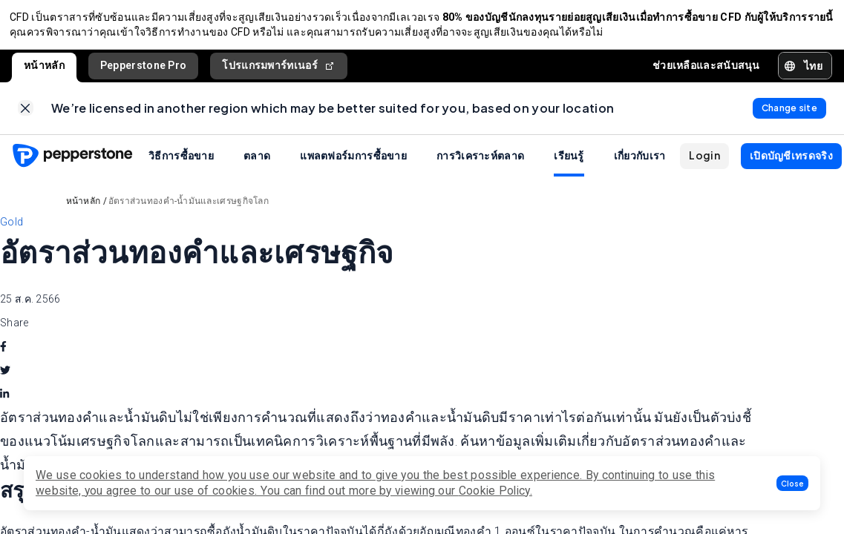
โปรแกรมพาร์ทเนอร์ (279, 69)
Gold (11, 230)
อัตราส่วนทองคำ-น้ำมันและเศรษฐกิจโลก (188, 209)
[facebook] (3, 355)
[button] (792, 483)
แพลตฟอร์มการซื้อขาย (353, 163)
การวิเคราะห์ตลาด (480, 163)
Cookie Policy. (495, 491)
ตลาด (256, 163)
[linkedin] (4, 403)
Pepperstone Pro (143, 69)
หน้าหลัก (44, 69)
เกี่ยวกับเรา (640, 163)
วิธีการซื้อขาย (181, 163)
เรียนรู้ (569, 163)
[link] (25, 114)
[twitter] (5, 379)
